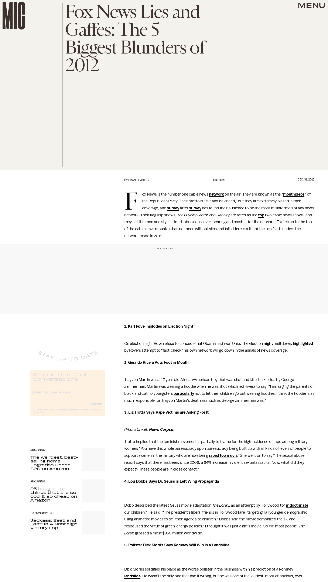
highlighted (303, 343)
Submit (94, 407)
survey (173, 208)
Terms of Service (90, 413)
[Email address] (67, 395)
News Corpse (161, 429)
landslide (132, 576)
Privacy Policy (39, 415)
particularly (184, 393)
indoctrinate (297, 505)
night (268, 343)
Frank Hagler (138, 180)
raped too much (223, 455)
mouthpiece (293, 194)
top (261, 215)
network (216, 194)
